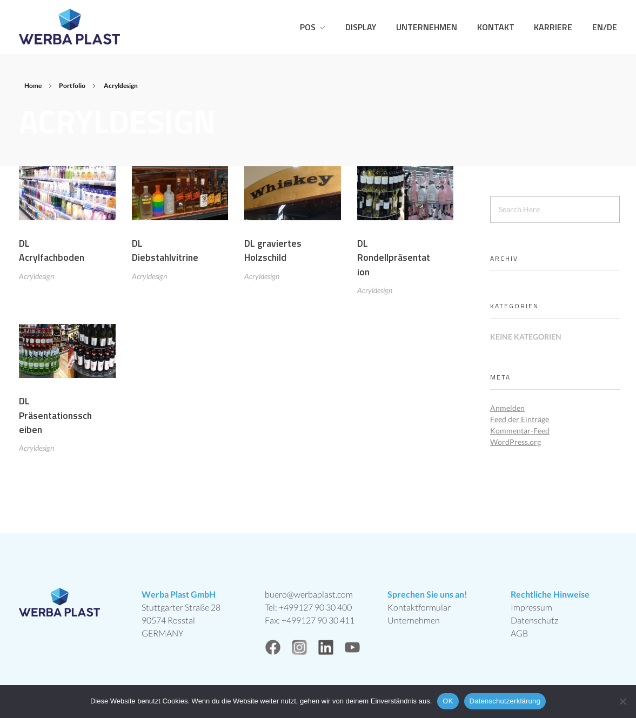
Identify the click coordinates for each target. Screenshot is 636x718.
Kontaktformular (419, 607)
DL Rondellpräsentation (393, 259)
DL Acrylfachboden (51, 250)
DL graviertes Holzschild (273, 251)
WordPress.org (515, 441)
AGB (519, 633)
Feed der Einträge (519, 419)
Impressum (531, 607)
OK (448, 701)
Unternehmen (413, 620)
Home (33, 86)
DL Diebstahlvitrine (165, 250)
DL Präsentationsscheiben (55, 419)
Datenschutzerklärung (505, 701)
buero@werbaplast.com (309, 594)
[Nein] (622, 701)
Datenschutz (534, 620)
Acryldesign (36, 276)
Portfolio (72, 86)
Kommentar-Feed (520, 430)
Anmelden (507, 407)
